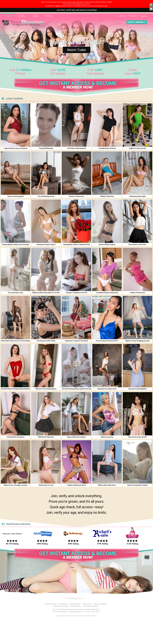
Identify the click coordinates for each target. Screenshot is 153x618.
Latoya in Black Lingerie (107, 244)
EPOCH (63, 611)
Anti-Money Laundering (61, 606)
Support (144, 16)
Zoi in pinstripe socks (15, 292)
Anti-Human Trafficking (90, 606)
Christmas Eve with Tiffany (46, 341)
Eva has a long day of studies (137, 485)
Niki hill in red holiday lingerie (46, 389)
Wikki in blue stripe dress (107, 485)
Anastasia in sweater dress (107, 389)
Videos (35, 16)
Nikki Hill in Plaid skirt (46, 437)
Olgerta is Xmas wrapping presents (137, 341)
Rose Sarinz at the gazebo (137, 437)
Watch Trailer (76, 50)
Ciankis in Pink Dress (137, 292)
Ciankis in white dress (76, 196)
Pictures (49, 16)
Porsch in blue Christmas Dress (107, 341)
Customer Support (51, 604)
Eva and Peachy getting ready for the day (76, 389)
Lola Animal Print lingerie (15, 437)
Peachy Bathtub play (46, 148)
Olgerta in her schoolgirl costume (15, 485)
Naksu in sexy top (107, 437)
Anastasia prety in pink (137, 196)
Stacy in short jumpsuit (15, 196)
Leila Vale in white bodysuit (76, 148)
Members (134, 16)
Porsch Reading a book (46, 196)
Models (22, 16)
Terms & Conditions (100, 604)
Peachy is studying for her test (76, 292)
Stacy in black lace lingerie (76, 437)
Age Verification (76, 606)
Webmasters (63, 604)
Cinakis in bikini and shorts (76, 485)
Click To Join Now (135, 22)
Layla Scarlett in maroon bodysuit (15, 148)
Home (8, 16)
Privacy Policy (87, 604)
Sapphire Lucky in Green (137, 148)
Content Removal (75, 604)
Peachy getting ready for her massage (15, 244)
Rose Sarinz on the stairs (137, 244)
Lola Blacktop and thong (107, 148)
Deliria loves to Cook (46, 485)
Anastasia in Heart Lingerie (46, 244)
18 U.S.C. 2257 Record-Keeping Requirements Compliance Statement (75, 609)
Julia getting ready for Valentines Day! (76, 244)
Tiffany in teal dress (107, 196)
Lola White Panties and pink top (107, 292)
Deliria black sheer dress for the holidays (15, 341)
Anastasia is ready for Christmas (76, 341)
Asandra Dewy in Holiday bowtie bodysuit (15, 389)
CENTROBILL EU (75, 611)
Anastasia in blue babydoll (137, 389)
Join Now (123, 16)
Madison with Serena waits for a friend (46, 292)
